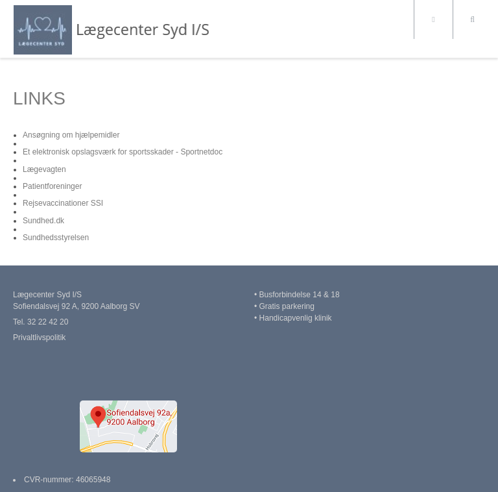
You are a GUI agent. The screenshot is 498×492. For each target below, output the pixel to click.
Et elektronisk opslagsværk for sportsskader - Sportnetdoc (122, 151)
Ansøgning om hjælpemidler (71, 135)
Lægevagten (44, 169)
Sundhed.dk (43, 220)
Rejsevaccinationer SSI (63, 203)
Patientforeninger (52, 186)
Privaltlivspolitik (39, 337)
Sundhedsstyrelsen (56, 237)
